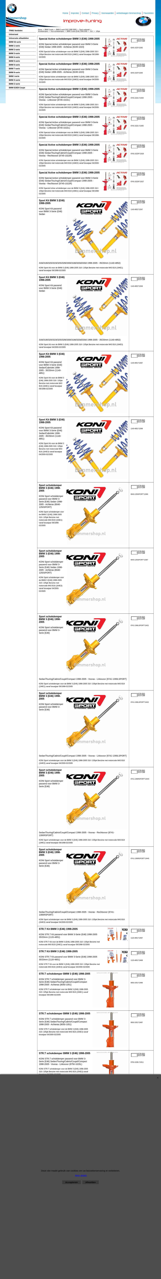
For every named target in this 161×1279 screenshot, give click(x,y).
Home (65, 13)
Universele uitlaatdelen (19, 38)
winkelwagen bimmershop (128, 13)
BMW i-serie (14, 76)
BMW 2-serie (14, 50)
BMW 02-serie (15, 42)
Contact (85, 13)
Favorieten (149, 13)
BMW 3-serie (14, 53)
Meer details (81, 1175)
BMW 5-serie (14, 61)
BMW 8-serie (14, 72)
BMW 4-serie (14, 57)
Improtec (75, 13)
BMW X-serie (14, 80)
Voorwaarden (107, 13)
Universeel (13, 34)
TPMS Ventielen (15, 31)
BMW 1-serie (14, 46)
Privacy (95, 13)
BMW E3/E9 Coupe (17, 88)
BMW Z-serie (14, 84)
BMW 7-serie (14, 69)
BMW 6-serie (14, 65)
